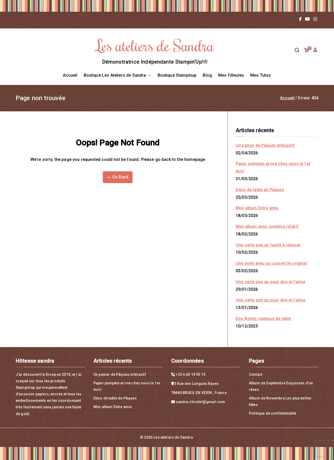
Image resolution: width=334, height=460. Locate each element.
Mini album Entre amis (257, 207)
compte (315, 50)
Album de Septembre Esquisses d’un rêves (281, 386)
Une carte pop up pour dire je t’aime (270, 281)
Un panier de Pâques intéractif (265, 145)
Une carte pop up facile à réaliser (268, 245)
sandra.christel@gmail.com (200, 402)
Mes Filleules (231, 75)
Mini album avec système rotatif (267, 226)
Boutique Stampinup (177, 75)
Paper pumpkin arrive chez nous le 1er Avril (273, 167)
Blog (207, 75)
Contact (255, 374)
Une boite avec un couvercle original (271, 263)
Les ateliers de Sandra (155, 45)
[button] (148, 75)
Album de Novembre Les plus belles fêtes (280, 401)
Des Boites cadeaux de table (263, 318)
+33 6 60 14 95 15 (190, 374)
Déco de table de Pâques (260, 189)
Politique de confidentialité (272, 413)
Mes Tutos (260, 75)
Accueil (70, 75)
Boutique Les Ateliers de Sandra (117, 75)
